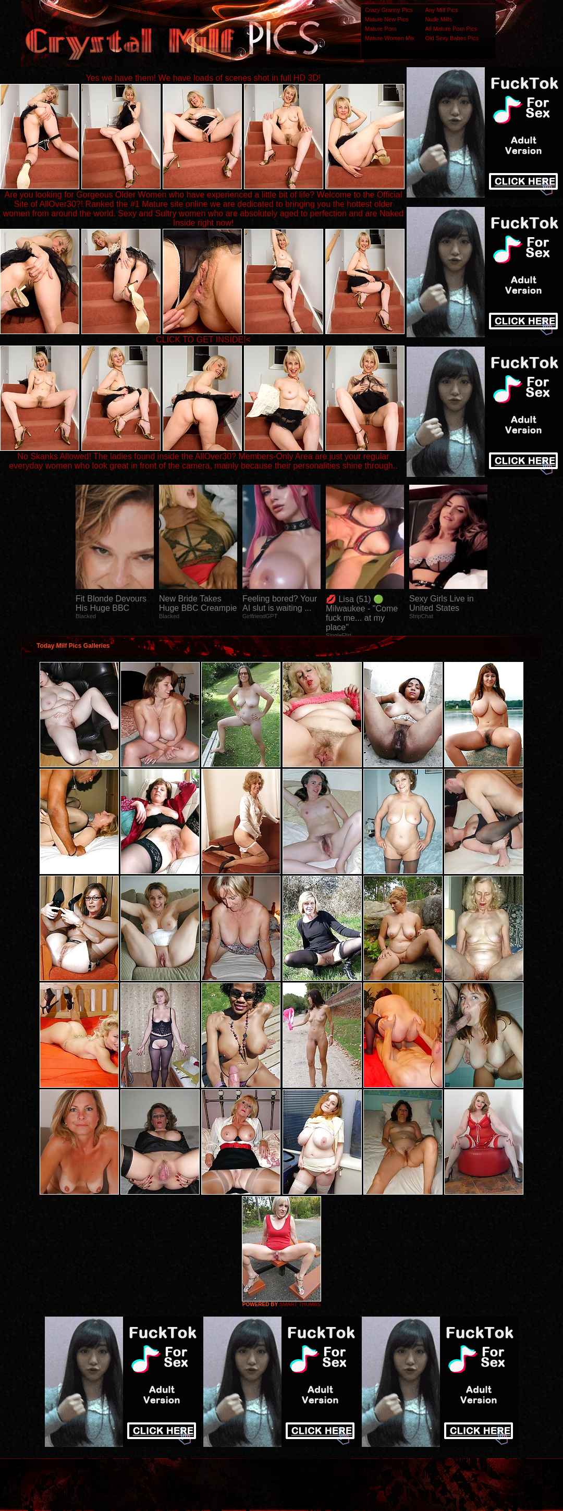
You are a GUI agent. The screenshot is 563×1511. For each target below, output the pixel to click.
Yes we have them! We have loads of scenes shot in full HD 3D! (203, 77)
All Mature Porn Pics (451, 29)
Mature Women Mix (389, 38)
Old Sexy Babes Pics (452, 38)
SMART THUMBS (300, 1304)
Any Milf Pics (441, 10)
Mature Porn (381, 29)
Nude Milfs (438, 19)
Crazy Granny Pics (389, 10)
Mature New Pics (386, 19)
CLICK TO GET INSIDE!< (203, 339)
